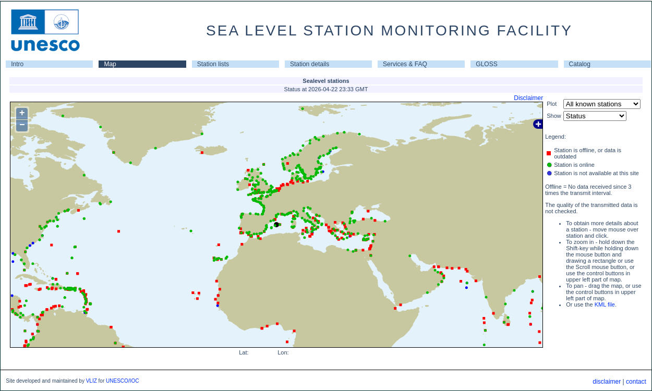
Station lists (213, 64)
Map (110, 64)
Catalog (579, 64)
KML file (605, 304)
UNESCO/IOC (122, 381)
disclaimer (607, 381)
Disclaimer (528, 98)
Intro (17, 64)
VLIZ (91, 381)
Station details (309, 64)
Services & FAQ (405, 64)
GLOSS (486, 64)
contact (636, 381)
